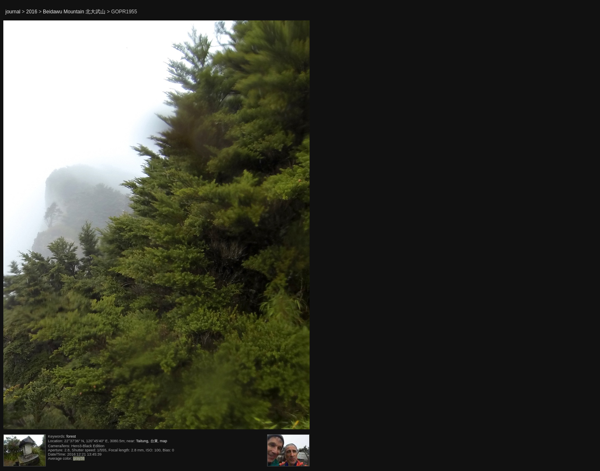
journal (12, 12)
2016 (32, 12)
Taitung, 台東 (147, 441)
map (164, 441)
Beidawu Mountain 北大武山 (74, 12)
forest (71, 436)
